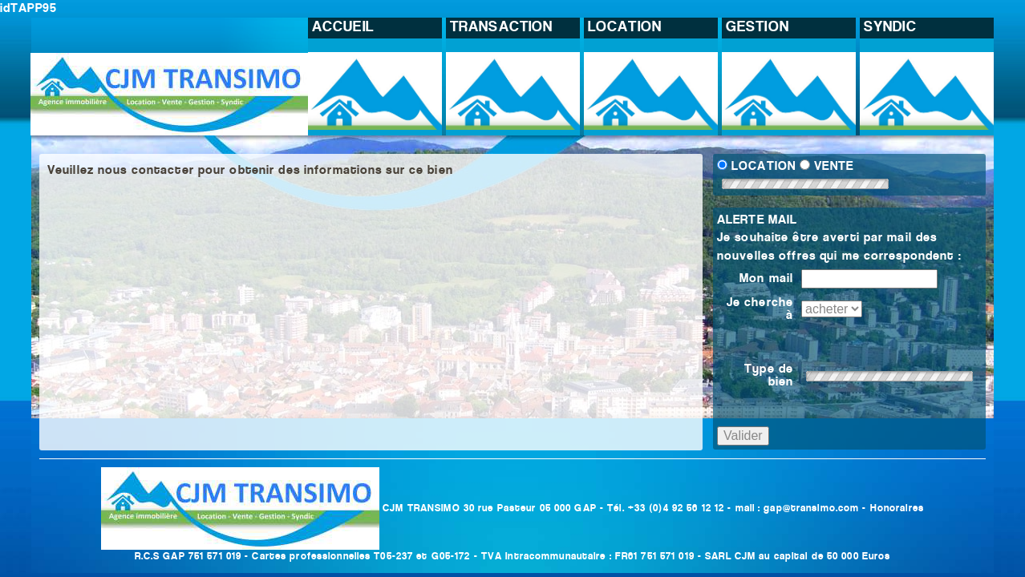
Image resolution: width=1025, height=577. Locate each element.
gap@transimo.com (811, 508)
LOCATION (763, 166)
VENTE (833, 166)
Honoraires (897, 508)
